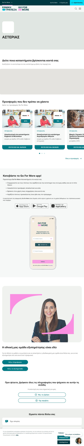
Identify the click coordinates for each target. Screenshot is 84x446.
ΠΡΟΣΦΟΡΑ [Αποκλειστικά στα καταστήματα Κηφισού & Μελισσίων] (8, 131)
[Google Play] (41, 204)
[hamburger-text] (80, 8)
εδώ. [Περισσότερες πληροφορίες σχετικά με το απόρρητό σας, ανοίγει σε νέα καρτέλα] (17, 436)
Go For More (7, 2)
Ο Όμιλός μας (64, 2)
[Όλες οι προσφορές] (73, 158)
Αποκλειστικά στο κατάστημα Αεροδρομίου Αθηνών (48, 135)
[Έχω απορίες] (42, 421)
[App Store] (23, 204)
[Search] (75, 8)
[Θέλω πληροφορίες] (15, 362)
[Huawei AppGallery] (59, 204)
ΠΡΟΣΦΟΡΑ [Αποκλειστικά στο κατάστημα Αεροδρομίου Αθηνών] (41, 131)
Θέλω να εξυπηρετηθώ (15, 369)
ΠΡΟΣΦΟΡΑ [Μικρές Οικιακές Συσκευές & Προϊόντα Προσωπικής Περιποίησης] (73, 131)
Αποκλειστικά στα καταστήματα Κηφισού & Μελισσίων (16, 135)
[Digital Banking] (77, 2)
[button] (39, 153)
